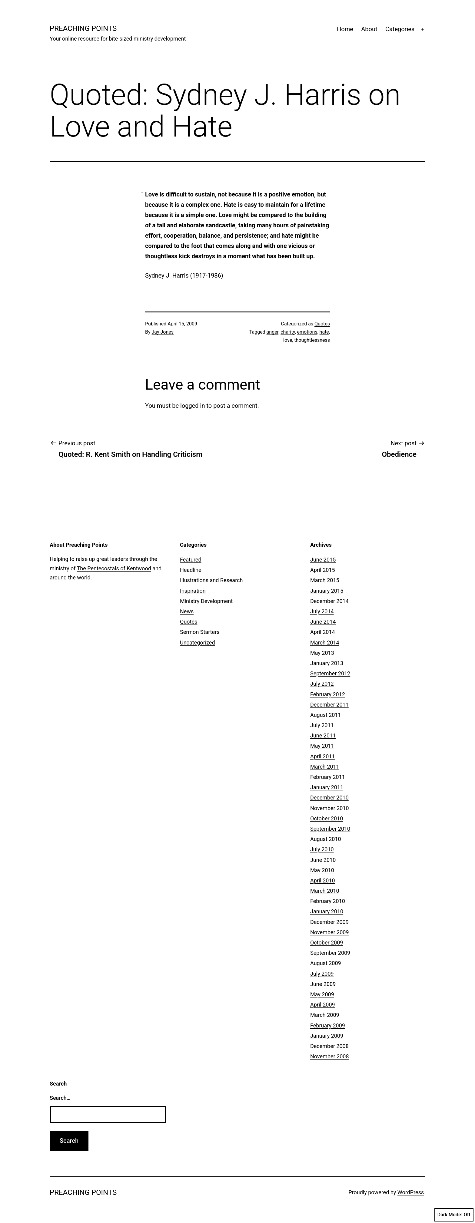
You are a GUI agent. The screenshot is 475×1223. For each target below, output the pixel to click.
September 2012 (330, 673)
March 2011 (324, 766)
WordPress (410, 1192)
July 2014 (322, 611)
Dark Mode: (453, 1214)
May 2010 (322, 870)
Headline (190, 570)
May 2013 (322, 653)
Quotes (322, 324)
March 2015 (324, 580)
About (369, 29)
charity (288, 332)
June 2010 (323, 860)
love (287, 340)
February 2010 (327, 901)
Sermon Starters (200, 632)
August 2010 (325, 839)
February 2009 (327, 1025)
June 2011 (323, 735)
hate (324, 332)
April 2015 (322, 570)
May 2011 (322, 746)
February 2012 (327, 694)
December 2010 (329, 797)
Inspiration (193, 591)
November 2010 (329, 808)
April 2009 (322, 1004)
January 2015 (326, 591)
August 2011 (325, 715)
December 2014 (329, 601)
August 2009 (325, 963)
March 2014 (324, 642)
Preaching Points (83, 28)
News (187, 611)
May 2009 (322, 994)
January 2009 (326, 1036)
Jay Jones (163, 332)
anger (272, 332)
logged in (192, 405)
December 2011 (329, 704)
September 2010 (330, 829)
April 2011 (322, 756)
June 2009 (323, 984)
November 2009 (329, 932)
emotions (307, 332)
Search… (60, 1098)
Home (345, 29)
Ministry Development (206, 601)
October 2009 (326, 942)
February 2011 (327, 777)
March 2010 (324, 891)
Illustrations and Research (211, 580)
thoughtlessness (312, 340)
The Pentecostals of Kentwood (114, 568)
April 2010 (322, 880)
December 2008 (329, 1046)
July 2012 (322, 684)
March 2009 (324, 1015)
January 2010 (326, 911)
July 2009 (322, 974)
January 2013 (326, 663)
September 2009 (330, 953)
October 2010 (326, 818)
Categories (399, 29)
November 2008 (329, 1056)
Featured (190, 559)
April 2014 (322, 632)
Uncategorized (197, 642)
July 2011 (322, 725)
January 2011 (326, 787)
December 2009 (329, 922)
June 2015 (323, 559)
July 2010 (322, 849)
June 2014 (323, 621)
